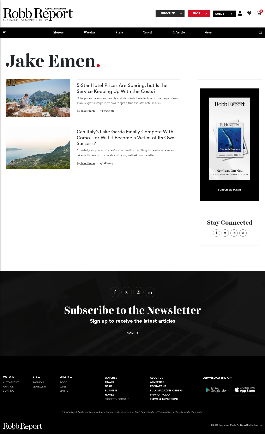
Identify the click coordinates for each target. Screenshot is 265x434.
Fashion (38, 382)
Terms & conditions (164, 399)
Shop (196, 13)
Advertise (157, 382)
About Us (156, 378)
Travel (147, 32)
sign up (132, 333)
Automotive (11, 382)
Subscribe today (229, 190)
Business (111, 390)
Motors (58, 32)
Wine (63, 387)
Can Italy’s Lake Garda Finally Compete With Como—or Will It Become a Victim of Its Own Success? (125, 138)
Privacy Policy (160, 395)
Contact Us (158, 386)
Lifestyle (179, 32)
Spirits (64, 391)
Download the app (217, 378)
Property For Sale (117, 399)
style (119, 32)
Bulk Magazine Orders (166, 390)
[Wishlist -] (249, 12)
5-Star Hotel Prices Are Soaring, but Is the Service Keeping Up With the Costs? (122, 88)
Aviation (8, 387)
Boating (8, 391)
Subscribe (168, 13)
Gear (208, 32)
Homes (109, 395)
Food (63, 382)
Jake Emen (88, 111)
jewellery (39, 387)
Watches (89, 32)
